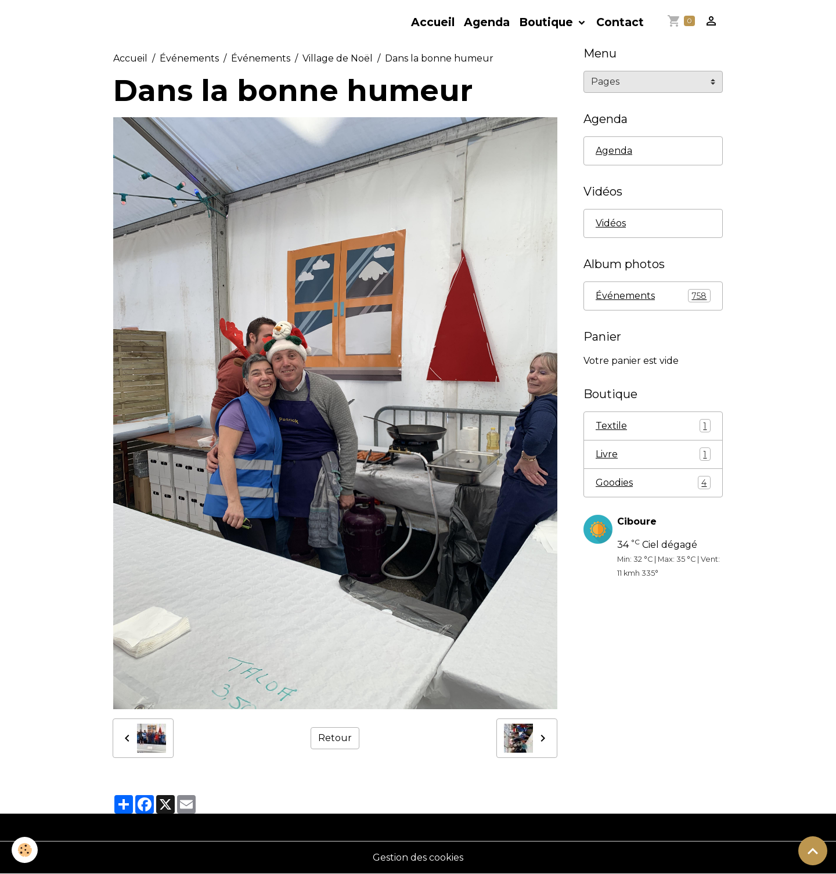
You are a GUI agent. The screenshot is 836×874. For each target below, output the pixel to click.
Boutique (547, 22)
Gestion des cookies (418, 857)
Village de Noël (337, 58)
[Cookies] (25, 850)
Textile (653, 425)
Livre (653, 454)
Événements (189, 58)
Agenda (487, 22)
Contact (620, 22)
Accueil (433, 22)
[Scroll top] (812, 850)
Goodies (653, 482)
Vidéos (611, 223)
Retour (335, 737)
